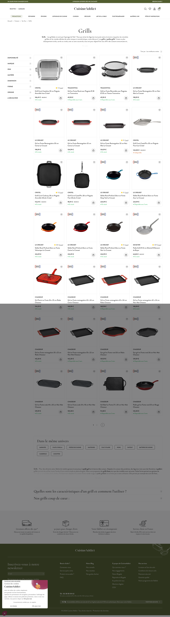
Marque (20, 63)
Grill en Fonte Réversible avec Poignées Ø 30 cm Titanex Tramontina (113, 92)
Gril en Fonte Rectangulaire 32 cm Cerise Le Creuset (79, 144)
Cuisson (17, 21)
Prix (20, 69)
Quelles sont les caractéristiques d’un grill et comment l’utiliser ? (98, 491)
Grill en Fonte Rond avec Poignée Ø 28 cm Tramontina (81, 92)
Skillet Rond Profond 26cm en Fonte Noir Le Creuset (112, 249)
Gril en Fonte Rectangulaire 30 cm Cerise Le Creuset (47, 144)
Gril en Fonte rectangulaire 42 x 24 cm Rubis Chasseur (113, 301)
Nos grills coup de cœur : (98, 498)
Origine (20, 92)
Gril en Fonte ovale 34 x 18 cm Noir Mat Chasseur (81, 406)
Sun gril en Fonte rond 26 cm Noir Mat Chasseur (146, 353)
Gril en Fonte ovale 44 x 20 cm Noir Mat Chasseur (49, 406)
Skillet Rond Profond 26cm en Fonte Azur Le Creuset (145, 196)
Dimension (20, 81)
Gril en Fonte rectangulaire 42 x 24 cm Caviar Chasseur (81, 301)
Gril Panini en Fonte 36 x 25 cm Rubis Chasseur (48, 301)
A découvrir (20, 98)
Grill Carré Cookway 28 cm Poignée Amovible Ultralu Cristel (47, 196)
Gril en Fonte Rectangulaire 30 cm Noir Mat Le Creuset (146, 92)
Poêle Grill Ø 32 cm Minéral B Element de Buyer (146, 249)
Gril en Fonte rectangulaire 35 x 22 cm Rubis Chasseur (48, 353)
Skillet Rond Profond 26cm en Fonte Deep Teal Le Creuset (112, 196)
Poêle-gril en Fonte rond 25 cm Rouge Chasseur (146, 406)
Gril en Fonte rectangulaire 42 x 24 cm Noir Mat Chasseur (146, 301)
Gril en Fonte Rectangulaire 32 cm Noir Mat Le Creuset (113, 144)
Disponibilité (20, 58)
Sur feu (24, 21)
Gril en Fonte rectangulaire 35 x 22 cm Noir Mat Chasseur (81, 353)
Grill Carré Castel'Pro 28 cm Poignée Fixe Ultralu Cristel (80, 196)
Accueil (10, 21)
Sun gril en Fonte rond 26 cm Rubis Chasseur (112, 353)
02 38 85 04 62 (68, 594)
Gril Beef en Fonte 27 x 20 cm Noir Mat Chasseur (114, 406)
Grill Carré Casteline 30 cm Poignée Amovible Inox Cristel (47, 92)
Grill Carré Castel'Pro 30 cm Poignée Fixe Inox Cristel (145, 144)
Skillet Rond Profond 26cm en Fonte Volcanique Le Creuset (47, 249)
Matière (20, 75)
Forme (20, 86)
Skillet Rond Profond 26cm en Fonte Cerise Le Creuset (80, 249)
